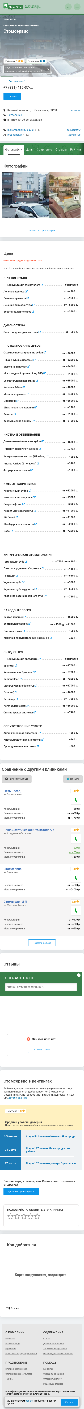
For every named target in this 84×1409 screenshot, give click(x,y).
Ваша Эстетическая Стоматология (29, 830)
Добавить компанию (53, 1344)
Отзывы (61, 149)
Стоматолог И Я (15, 901)
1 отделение (14, 115)
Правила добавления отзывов (58, 1353)
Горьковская (15, 134)
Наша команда (12, 1344)
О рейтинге (10, 1348)
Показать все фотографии (41, 230)
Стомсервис (13, 869)
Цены (29, 149)
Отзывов (35, 61)
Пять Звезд (12, 791)
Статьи (46, 1339)
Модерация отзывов (53, 1384)
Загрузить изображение (55, 1348)
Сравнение (44, 149)
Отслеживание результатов (18, 1374)
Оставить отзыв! (41, 1049)
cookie (28, 1400)
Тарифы (9, 1379)
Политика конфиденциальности (21, 1353)
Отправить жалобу (52, 1379)
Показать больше (42, 943)
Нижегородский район (20, 129)
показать (12, 96)
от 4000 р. (75, 852)
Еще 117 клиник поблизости (27, 69)
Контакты (48, 1369)
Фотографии (13, 149)
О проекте (10, 1339)
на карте (76, 110)
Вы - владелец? (17, 81)
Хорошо (69, 1402)
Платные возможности (16, 1369)
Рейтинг (75, 149)
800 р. (77, 847)
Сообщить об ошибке (53, 1374)
